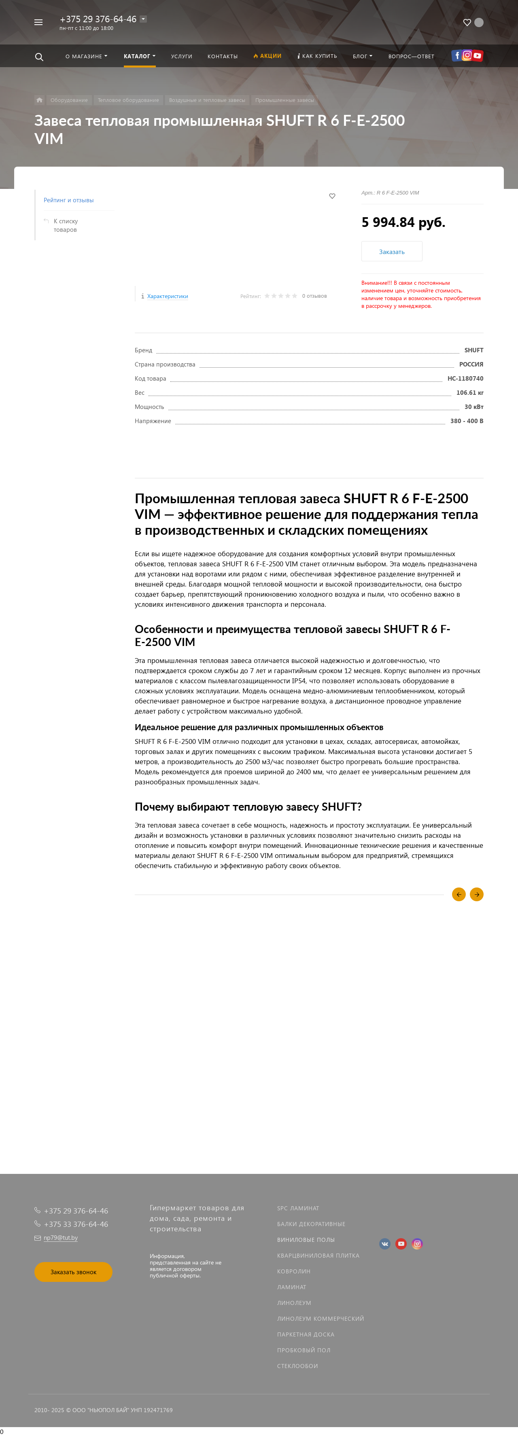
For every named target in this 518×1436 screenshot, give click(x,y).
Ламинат (291, 1287)
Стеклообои (297, 1366)
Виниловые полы (306, 1239)
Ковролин (294, 1271)
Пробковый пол (304, 1350)
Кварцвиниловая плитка (318, 1255)
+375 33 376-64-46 (76, 1224)
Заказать (392, 251)
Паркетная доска (306, 1334)
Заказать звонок (73, 1272)
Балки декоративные (311, 1224)
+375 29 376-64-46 (97, 18)
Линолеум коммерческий (320, 1318)
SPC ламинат (298, 1208)
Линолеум (294, 1303)
